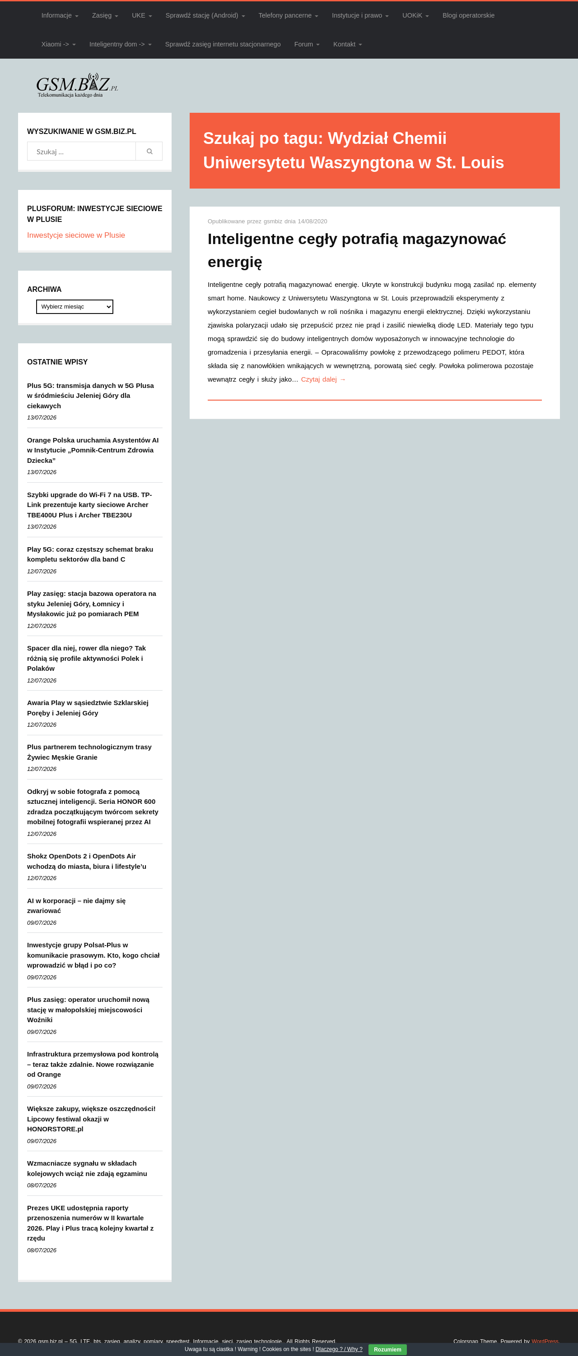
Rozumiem (387, 1350)
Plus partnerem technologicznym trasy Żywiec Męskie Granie (89, 752)
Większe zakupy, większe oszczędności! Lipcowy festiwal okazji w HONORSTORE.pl (91, 1119)
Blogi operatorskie (468, 15)
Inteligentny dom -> (117, 44)
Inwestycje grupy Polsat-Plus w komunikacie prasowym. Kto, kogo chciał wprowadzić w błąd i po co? (93, 955)
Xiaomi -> (55, 44)
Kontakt (344, 44)
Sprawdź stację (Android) (202, 15)
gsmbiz (274, 221)
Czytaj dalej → (323, 379)
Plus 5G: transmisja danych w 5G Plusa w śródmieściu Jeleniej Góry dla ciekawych (90, 396)
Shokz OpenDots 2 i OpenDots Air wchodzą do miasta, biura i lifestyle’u (86, 861)
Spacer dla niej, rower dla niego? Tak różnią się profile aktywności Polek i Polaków (86, 658)
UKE (138, 15)
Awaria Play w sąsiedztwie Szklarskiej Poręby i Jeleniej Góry (88, 708)
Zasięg (102, 15)
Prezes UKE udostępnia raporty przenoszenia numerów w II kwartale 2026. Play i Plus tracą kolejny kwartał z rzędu (90, 1223)
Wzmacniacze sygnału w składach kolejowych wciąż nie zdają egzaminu (87, 1168)
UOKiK (412, 15)
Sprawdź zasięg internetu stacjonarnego (223, 44)
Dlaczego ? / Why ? (339, 1349)
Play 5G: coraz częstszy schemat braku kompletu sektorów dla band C (90, 554)
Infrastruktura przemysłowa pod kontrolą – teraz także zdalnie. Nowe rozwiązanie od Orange (92, 1064)
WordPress (545, 1341)
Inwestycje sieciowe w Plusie (76, 235)
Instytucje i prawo (357, 15)
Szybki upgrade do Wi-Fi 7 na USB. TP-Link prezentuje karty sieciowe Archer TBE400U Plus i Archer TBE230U (89, 505)
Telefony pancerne (285, 15)
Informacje (57, 15)
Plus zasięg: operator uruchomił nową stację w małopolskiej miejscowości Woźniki (88, 1010)
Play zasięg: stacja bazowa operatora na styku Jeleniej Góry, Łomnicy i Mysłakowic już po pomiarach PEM (91, 604)
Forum (303, 44)
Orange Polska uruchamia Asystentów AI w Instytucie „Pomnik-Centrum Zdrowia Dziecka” (92, 450)
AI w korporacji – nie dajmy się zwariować (76, 906)
